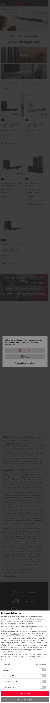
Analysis (6, 670)
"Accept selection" (17, 652)
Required (6, 664)
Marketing (7, 676)
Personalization (8, 681)
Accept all (25, 693)
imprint (39, 659)
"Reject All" (15, 633)
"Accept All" (24, 643)
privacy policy (26, 659)
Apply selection (25, 699)
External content (9, 687)
